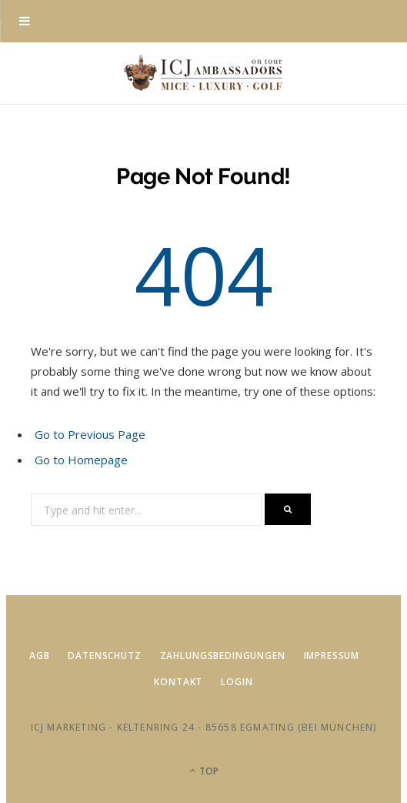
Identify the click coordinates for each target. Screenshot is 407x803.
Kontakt (178, 681)
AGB (39, 655)
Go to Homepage (81, 459)
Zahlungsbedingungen (222, 655)
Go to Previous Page (90, 434)
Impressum (332, 655)
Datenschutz (104, 655)
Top (204, 771)
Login (236, 681)
